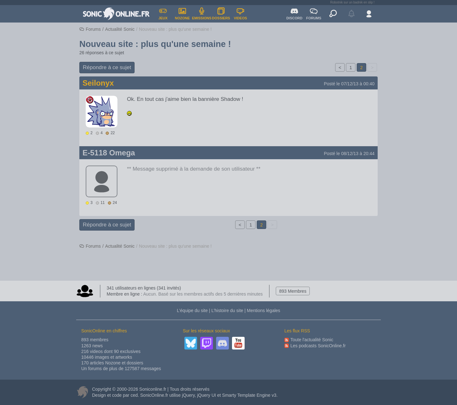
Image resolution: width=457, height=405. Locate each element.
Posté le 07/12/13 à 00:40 (349, 83)
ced (134, 395)
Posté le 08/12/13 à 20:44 (349, 153)
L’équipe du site (192, 310)
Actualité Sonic (120, 29)
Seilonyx (98, 83)
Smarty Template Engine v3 (249, 395)
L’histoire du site (227, 310)
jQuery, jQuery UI (199, 395)
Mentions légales (263, 310)
